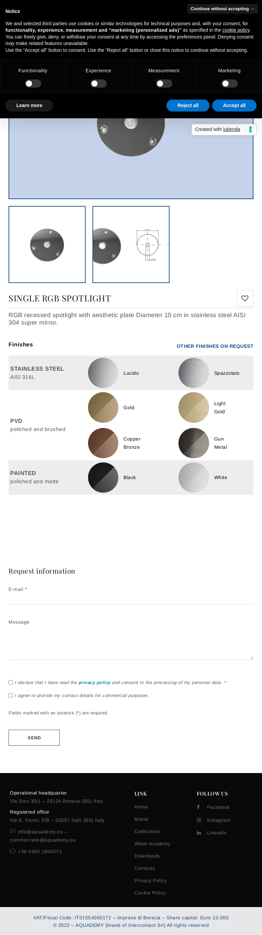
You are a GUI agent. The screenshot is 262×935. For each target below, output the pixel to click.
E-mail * (131, 594)
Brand (141, 819)
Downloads (147, 856)
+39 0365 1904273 (40, 851)
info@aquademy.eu (41, 831)
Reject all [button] (187, 105)
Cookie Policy (150, 892)
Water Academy (152, 843)
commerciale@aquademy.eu (43, 840)
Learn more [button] (29, 105)
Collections (147, 831)
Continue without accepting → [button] (222, 8)
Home (141, 807)
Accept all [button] (234, 105)
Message (131, 640)
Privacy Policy (150, 880)
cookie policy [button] (235, 30)
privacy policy (94, 682)
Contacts (144, 868)
